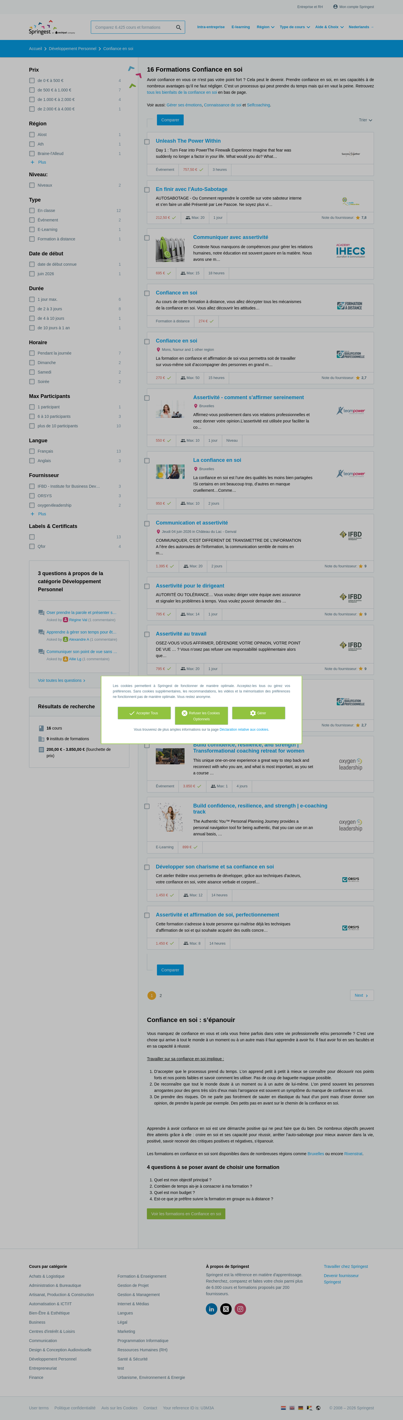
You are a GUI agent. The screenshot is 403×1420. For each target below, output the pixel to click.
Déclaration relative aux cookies (244, 730)
